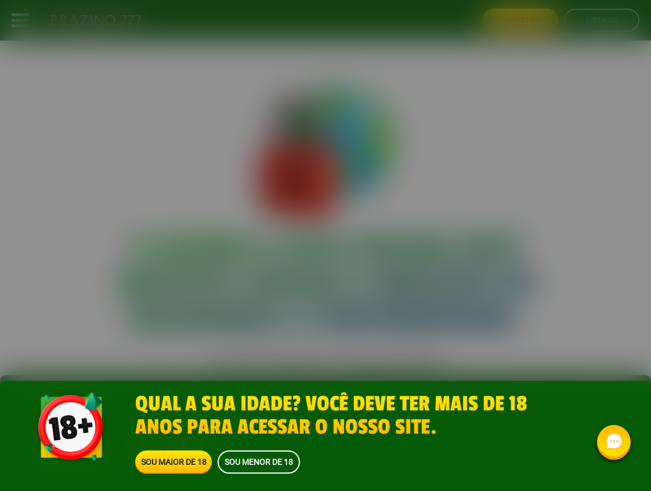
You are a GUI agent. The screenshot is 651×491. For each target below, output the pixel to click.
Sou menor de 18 (259, 461)
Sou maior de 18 (174, 461)
